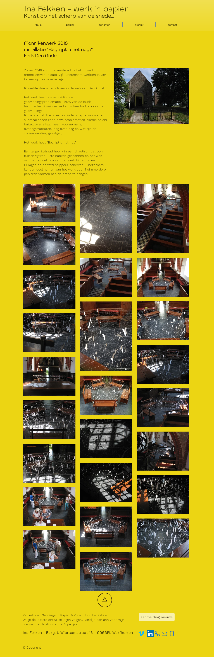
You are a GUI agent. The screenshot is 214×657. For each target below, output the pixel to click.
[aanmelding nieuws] (157, 617)
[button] (70, 24)
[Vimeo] (141, 633)
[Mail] (164, 633)
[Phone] (157, 633)
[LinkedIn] (150, 633)
